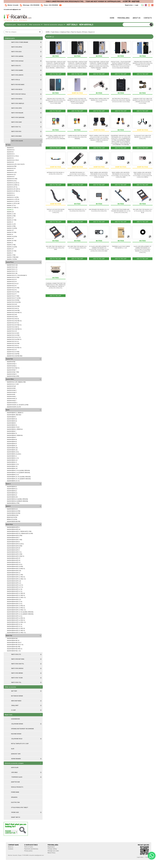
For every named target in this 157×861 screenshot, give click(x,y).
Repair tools (22, 25)
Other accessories (35, 25)
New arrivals (86, 24)
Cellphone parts (10, 25)
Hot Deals (72, 24)
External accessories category (54, 25)
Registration (129, 5)
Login (136, 5)
